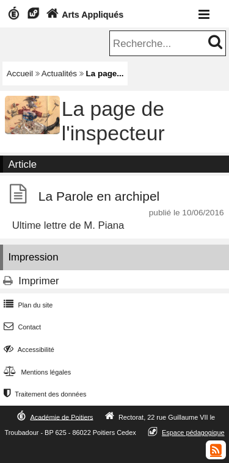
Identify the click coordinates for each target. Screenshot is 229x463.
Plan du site (27, 305)
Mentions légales (36, 372)
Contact (21, 327)
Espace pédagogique (193, 432)
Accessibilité (27, 349)
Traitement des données (43, 394)
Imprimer (38, 281)
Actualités (59, 73)
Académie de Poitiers (61, 416)
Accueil (20, 73)
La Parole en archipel (98, 196)
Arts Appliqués (83, 15)
